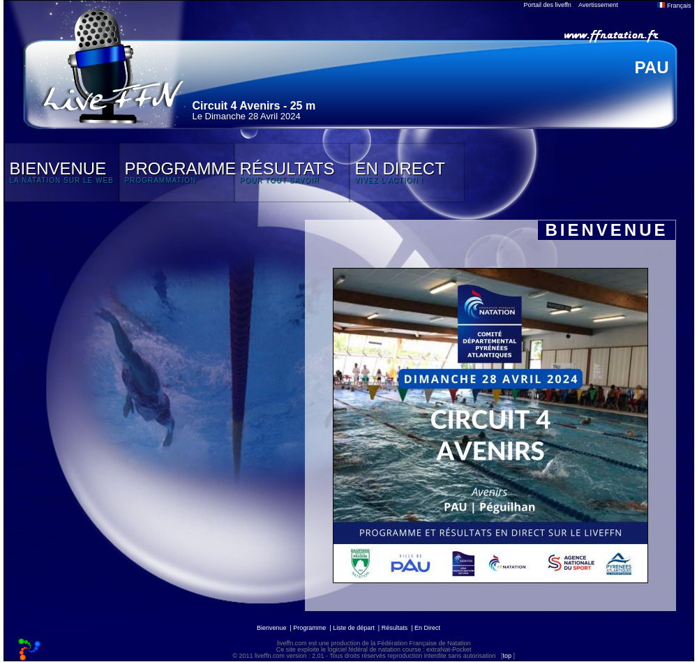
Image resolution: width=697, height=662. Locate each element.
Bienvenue (272, 627)
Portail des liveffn (547, 4)
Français (674, 5)
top (506, 655)
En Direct (427, 627)
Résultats (395, 627)
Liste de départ (354, 627)
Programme (309, 627)
